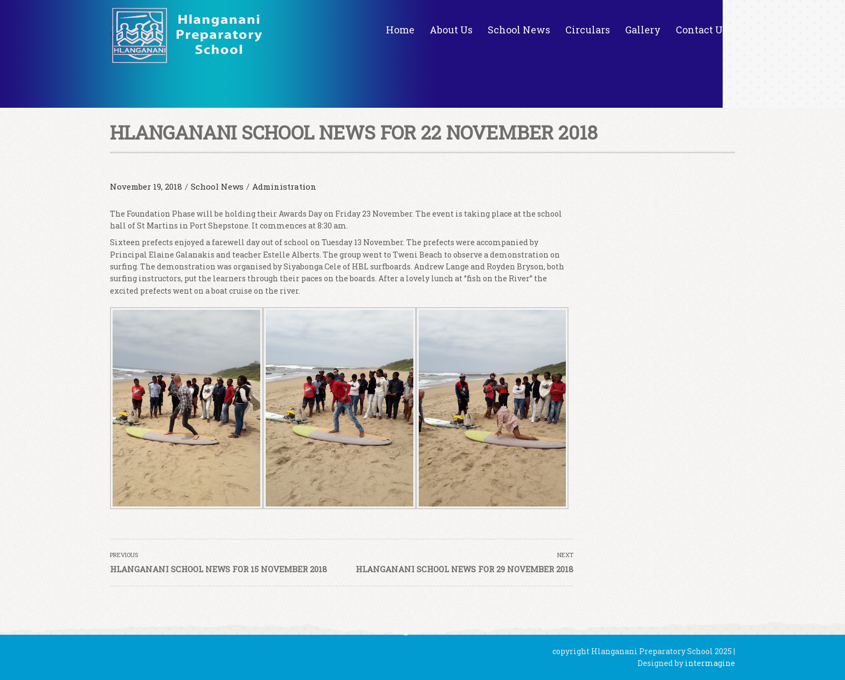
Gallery (643, 29)
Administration (284, 186)
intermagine (710, 663)
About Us (451, 29)
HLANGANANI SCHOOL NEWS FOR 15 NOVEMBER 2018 (218, 569)
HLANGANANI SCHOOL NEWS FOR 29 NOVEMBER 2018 (464, 569)
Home (400, 29)
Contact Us (702, 29)
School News (519, 29)
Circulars (587, 29)
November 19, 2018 (146, 186)
